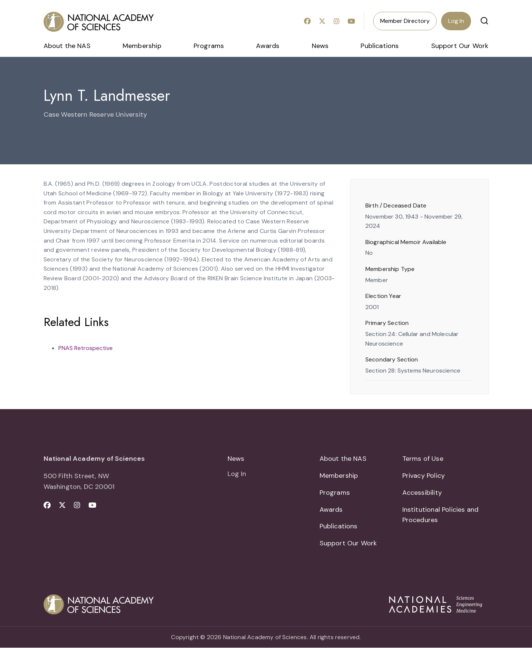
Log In (456, 21)
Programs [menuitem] (209, 45)
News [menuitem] (320, 45)
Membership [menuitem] (142, 45)
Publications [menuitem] (380, 45)
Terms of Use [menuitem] (422, 458)
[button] (484, 20)
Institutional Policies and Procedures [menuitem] (440, 515)
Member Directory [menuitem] (405, 21)
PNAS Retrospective (85, 348)
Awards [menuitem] (267, 45)
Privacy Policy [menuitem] (423, 475)
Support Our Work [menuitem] (460, 45)
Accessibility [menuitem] (422, 492)
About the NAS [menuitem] (67, 45)
